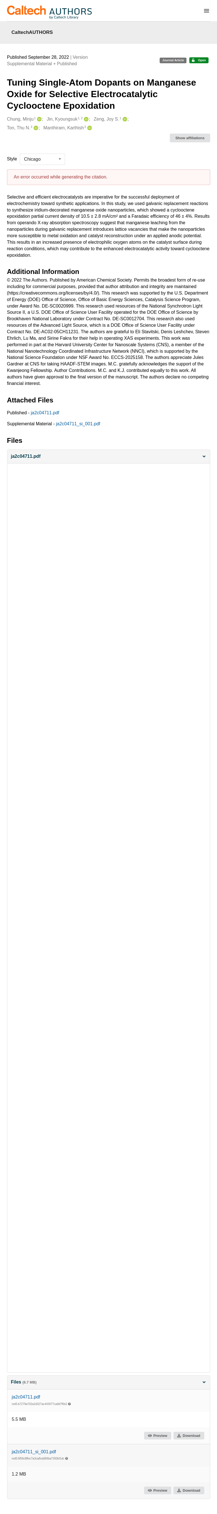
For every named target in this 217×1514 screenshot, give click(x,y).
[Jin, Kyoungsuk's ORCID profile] (85, 119)
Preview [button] (157, 1436)
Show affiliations (190, 138)
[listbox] (42, 159)
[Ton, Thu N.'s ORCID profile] (35, 128)
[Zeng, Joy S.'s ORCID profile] (124, 119)
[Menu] (206, 10)
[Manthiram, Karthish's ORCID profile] (89, 128)
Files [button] (108, 1382)
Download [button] (188, 1436)
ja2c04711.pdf (45, 412)
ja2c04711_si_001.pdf (78, 423)
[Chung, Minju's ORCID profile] (39, 119)
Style (12, 158)
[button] (108, 456)
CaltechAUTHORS (32, 32)
